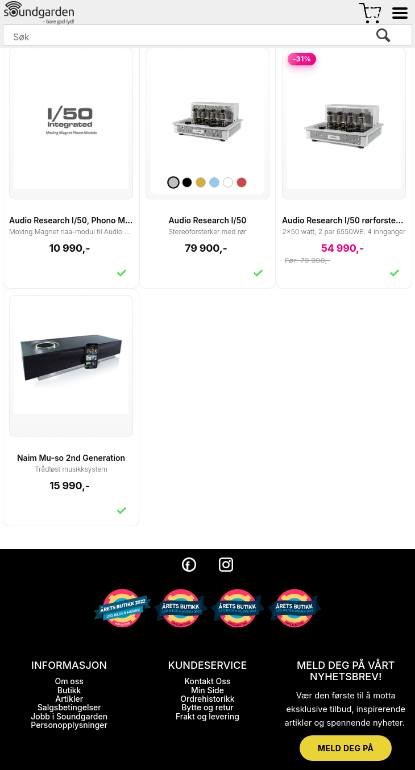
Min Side (207, 690)
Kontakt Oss (208, 681)
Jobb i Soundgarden (69, 716)
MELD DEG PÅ (346, 748)
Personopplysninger (69, 725)
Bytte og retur (207, 707)
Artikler (69, 699)
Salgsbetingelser (69, 707)
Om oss (69, 681)
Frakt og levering (207, 716)
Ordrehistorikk (207, 699)
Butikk (69, 690)
